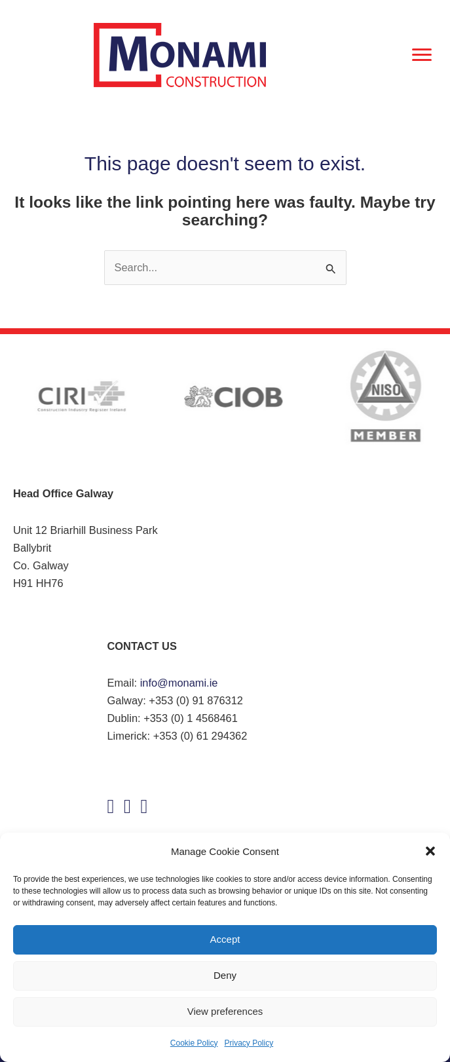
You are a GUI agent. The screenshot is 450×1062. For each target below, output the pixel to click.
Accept (225, 939)
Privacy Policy (249, 1043)
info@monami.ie (179, 683)
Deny (225, 975)
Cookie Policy (194, 1043)
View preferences (225, 1011)
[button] (430, 851)
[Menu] (422, 55)
